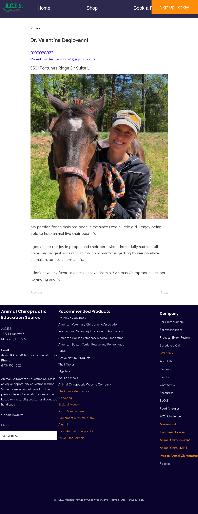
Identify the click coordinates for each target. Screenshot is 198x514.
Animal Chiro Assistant (175, 440)
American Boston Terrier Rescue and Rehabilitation (92, 344)
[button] (92, 8)
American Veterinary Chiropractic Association (88, 324)
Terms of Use (118, 499)
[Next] (158, 293)
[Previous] (44, 293)
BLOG (164, 400)
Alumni (63, 424)
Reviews (165, 369)
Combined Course (172, 432)
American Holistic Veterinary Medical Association (90, 338)
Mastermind (168, 424)
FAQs (4, 425)
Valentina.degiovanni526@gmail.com (62, 59)
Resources (166, 393)
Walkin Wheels (68, 378)
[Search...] (30, 435)
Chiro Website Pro (97, 499)
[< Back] (44, 28)
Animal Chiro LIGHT (173, 448)
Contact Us (167, 385)
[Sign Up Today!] (175, 7)
